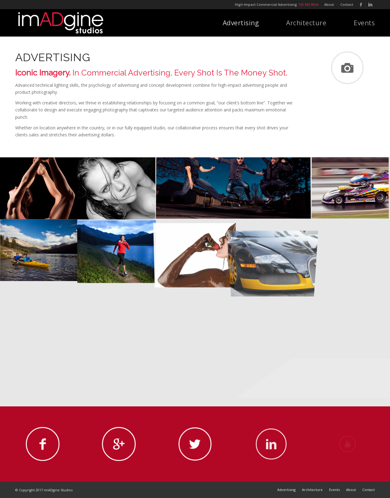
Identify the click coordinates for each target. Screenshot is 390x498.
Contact (346, 4)
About (329, 4)
